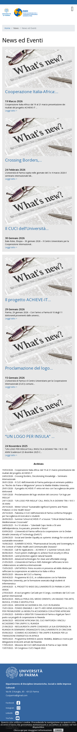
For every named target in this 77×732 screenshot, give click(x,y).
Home (7, 28)
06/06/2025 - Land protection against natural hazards (27, 556)
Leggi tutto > (11, 110)
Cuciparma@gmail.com (16, 695)
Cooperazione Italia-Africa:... (31, 91)
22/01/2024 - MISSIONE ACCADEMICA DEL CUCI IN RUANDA (31, 605)
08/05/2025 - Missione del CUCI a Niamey (21, 574)
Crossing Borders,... (23, 160)
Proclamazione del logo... (29, 368)
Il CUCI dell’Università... (27, 228)
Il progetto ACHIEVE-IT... (28, 299)
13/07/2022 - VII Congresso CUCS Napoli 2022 (24, 648)
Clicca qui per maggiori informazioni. (33, 730)
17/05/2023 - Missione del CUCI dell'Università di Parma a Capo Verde (34, 645)
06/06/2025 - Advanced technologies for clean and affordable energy (34, 559)
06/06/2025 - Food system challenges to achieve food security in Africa (35, 552)
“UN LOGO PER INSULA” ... (30, 436)
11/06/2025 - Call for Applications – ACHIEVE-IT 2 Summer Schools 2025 (36, 549)
